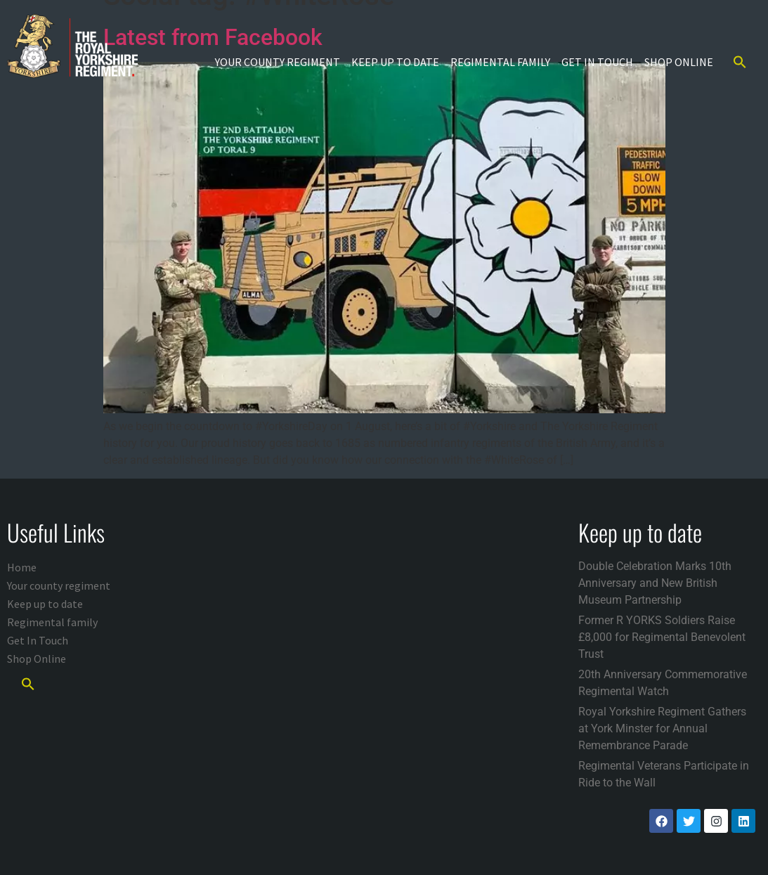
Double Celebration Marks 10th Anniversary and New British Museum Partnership (654, 583)
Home (22, 567)
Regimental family (500, 62)
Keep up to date (395, 62)
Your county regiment (277, 62)
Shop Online (678, 62)
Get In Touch (597, 62)
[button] (740, 62)
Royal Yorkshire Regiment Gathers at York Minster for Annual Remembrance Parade (662, 728)
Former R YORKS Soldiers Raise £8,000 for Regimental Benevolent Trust (662, 637)
